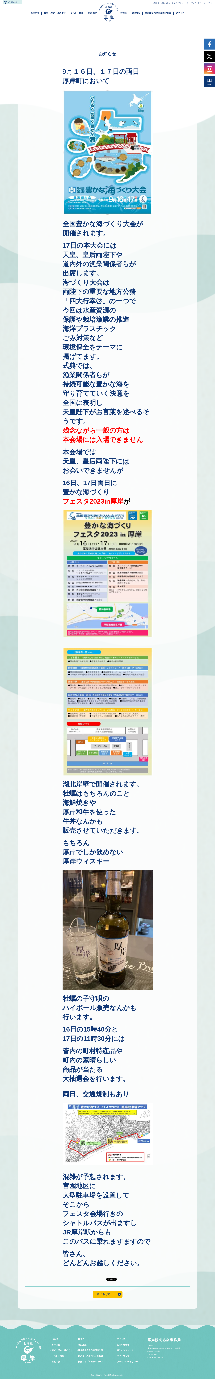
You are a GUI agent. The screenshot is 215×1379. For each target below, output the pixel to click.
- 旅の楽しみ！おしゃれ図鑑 (90, 1356)
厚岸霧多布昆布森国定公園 (158, 13)
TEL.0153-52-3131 (155, 1354)
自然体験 (92, 13)
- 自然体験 (55, 1361)
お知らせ (156, 3)
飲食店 (123, 13)
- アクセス (120, 1339)
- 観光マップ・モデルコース (90, 1361)
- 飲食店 (80, 1339)
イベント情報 (77, 13)
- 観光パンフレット (125, 1350)
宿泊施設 (135, 13)
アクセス (180, 13)
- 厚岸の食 (55, 1344)
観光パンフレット (178, 3)
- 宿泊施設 (81, 1344)
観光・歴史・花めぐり (55, 13)
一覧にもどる (102, 1294)
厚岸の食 (35, 13)
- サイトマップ (122, 1356)
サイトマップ (191, 3)
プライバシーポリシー (206, 3)
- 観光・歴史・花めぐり (61, 1350)
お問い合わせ (165, 3)
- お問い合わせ (122, 1344)
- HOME (54, 1339)
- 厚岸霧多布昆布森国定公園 (90, 1350)
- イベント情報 (57, 1356)
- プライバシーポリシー (127, 1361)
